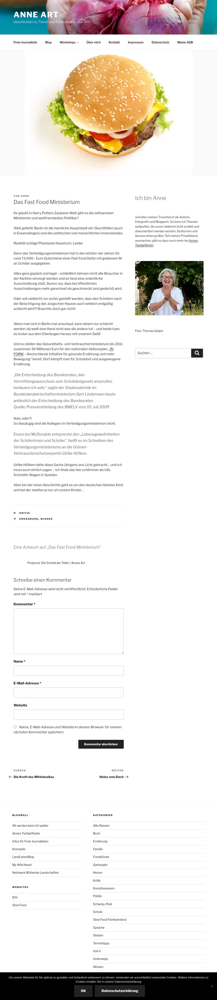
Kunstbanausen (103, 888)
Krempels (19, 849)
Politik (97, 896)
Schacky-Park (102, 904)
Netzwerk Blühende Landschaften (35, 872)
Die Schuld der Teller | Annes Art (63, 563)
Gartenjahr (100, 865)
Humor (98, 872)
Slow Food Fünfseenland (109, 919)
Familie (98, 849)
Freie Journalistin (25, 42)
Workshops (70, 42)
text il (96, 951)
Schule (97, 912)
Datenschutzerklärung (119, 991)
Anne (25, 196)
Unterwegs (100, 959)
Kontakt (114, 42)
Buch (96, 833)
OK (83, 991)
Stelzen (98, 935)
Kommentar (25, 604)
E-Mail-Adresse (27, 683)
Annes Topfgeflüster (26, 833)
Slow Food (19, 905)
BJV (15, 897)
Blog (48, 42)
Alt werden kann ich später (30, 825)
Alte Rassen (101, 825)
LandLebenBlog (23, 857)
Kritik (24, 513)
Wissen (47, 518)
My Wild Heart (22, 865)
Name (20, 661)
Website (20, 705)
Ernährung (28, 518)
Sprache (98, 927)
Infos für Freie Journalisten (30, 841)
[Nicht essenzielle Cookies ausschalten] (212, 986)
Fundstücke (101, 857)
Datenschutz (161, 42)
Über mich (94, 42)
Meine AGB (185, 42)
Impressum (136, 42)
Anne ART (36, 14)
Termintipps (101, 943)
